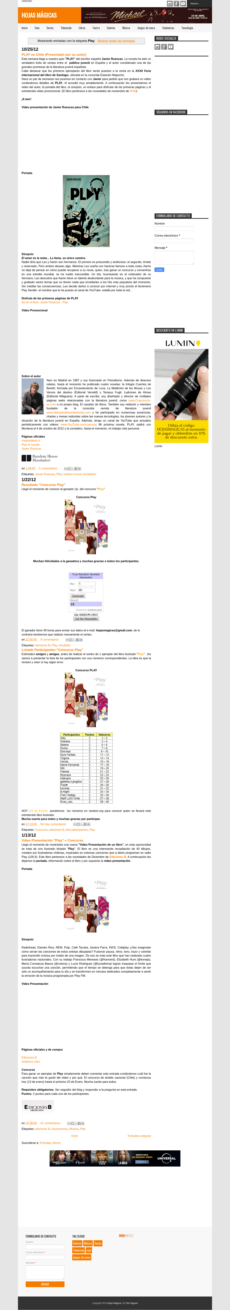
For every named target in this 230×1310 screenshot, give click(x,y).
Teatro (96, 28)
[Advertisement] (181, 80)
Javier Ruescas (31, 448)
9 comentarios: (50, 639)
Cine (37, 28)
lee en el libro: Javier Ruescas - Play (45, 302)
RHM (133, 91)
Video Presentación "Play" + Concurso (52, 840)
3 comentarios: (48, 468)
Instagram (170, 3)
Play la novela (31, 444)
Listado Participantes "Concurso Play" (52, 650)
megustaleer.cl (31, 440)
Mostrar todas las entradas (116, 41)
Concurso (41, 829)
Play (59, 474)
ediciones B (42, 645)
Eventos (111, 28)
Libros (82, 28)
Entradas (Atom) (50, 1142)
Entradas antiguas (139, 1135)
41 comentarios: (51, 1123)
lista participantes (77, 829)
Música (126, 28)
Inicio (24, 28)
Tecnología (187, 28)
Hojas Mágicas (39, 15)
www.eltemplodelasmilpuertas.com (69, 412)
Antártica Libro (31, 1061)
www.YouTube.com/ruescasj (79, 424)
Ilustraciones (60, 1128)
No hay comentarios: (54, 824)
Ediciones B (117, 856)
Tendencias (168, 28)
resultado (64, 645)
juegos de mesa (81, 1257)
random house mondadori (79, 474)
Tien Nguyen (132, 1303)
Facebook (176, 3)
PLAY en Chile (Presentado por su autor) (54, 54)
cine (89, 1250)
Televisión (66, 28)
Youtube (183, 3)
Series (50, 28)
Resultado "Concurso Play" (43, 485)
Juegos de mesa (146, 28)
